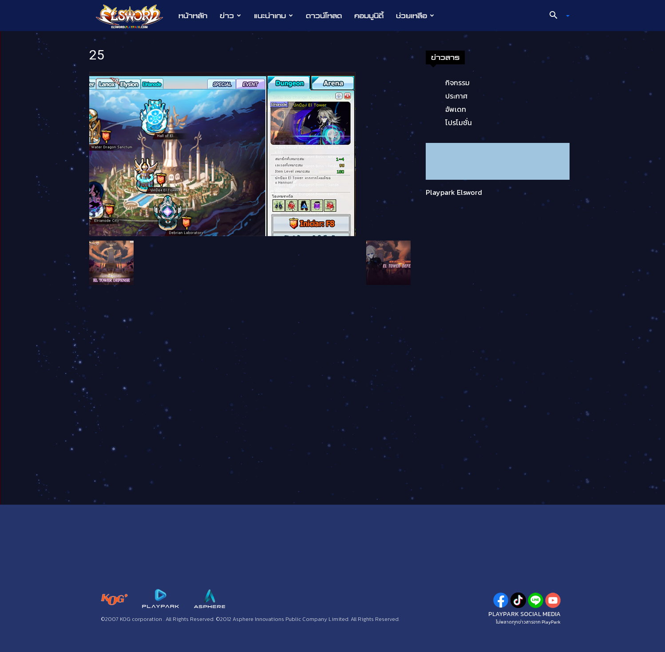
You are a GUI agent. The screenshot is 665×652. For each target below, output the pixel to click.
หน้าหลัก (192, 15)
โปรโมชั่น (458, 122)
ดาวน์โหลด (324, 15)
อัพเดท (455, 109)
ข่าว (230, 15)
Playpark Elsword (454, 192)
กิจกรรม (457, 82)
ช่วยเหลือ (415, 15)
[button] (556, 16)
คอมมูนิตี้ (369, 15)
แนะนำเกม (273, 15)
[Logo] (133, 16)
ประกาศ (456, 96)
